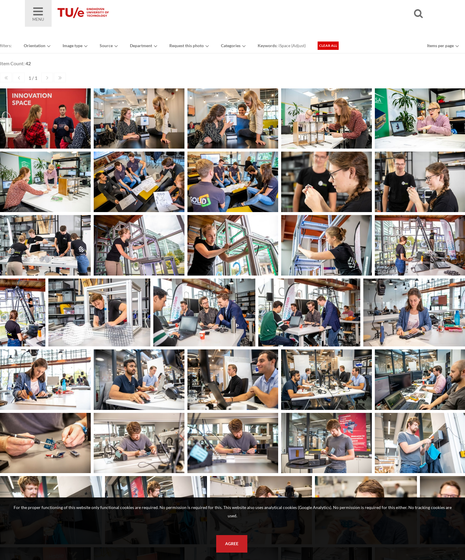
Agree (231, 543)
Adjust (298, 45)
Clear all (328, 45)
